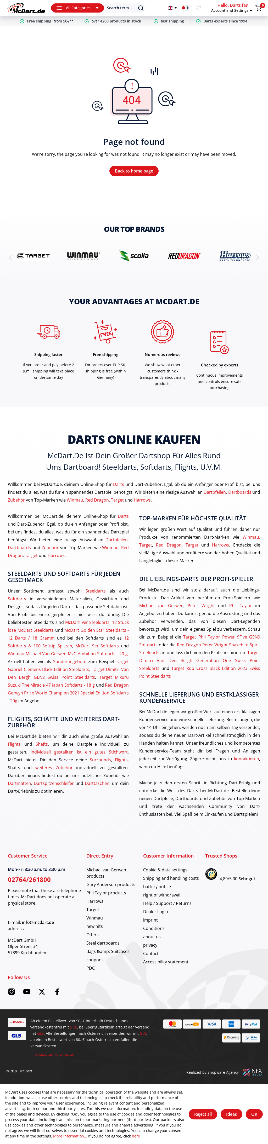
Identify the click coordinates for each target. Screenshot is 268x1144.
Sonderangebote (69, 661)
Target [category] (92, 909)
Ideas (231, 1114)
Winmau (75, 500)
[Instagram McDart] (11, 993)
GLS (40, 1033)
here (136, 1136)
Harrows (142, 500)
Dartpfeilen (215, 492)
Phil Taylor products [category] (106, 893)
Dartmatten (19, 783)
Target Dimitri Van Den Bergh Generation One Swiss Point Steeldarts (199, 660)
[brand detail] (33, 255)
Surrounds (100, 760)
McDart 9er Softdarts (97, 646)
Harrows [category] (94, 901)
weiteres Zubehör (54, 768)
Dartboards (239, 492)
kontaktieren (246, 759)
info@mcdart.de (38, 922)
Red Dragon (97, 500)
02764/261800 (29, 879)
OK (254, 1114)
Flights (14, 744)
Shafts (42, 744)
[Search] (121, 8)
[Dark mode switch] (186, 7)
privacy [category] (150, 945)
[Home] (26, 8)
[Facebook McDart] (57, 993)
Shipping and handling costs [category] (171, 878)
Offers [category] (92, 935)
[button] (232, 8)
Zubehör (16, 500)
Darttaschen (97, 783)
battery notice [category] (157, 886)
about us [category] (152, 937)
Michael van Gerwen (161, 605)
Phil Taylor (240, 605)
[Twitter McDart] (42, 993)
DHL (73, 1027)
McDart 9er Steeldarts (87, 622)
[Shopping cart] (258, 8)
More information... (70, 1136)
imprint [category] (150, 920)
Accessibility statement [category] (165, 962)
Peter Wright (201, 605)
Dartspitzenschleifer (54, 783)
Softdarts (17, 599)
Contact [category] (151, 953)
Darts (118, 484)
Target (117, 500)
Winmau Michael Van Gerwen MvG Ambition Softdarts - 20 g (68, 654)
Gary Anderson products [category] (110, 884)
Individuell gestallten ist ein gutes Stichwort (79, 752)
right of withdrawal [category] (161, 895)
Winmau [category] (94, 918)
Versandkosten (65, 1054)
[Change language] (172, 8)
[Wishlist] (198, 8)
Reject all (203, 1114)
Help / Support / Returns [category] (167, 903)
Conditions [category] (154, 928)
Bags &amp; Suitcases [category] (108, 951)
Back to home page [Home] (134, 171)
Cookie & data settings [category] (165, 870)
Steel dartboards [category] (103, 943)
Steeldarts (96, 591)
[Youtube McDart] (26, 993)
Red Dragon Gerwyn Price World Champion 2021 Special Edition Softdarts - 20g (68, 693)
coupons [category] (95, 960)
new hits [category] (94, 926)
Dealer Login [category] (155, 912)
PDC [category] (90, 968)
